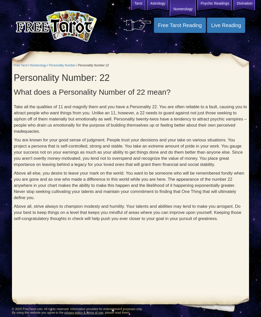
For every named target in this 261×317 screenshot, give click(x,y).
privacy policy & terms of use (83, 312)
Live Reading (226, 25)
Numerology (182, 9)
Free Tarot (21, 65)
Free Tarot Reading (180, 25)
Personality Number (62, 65)
